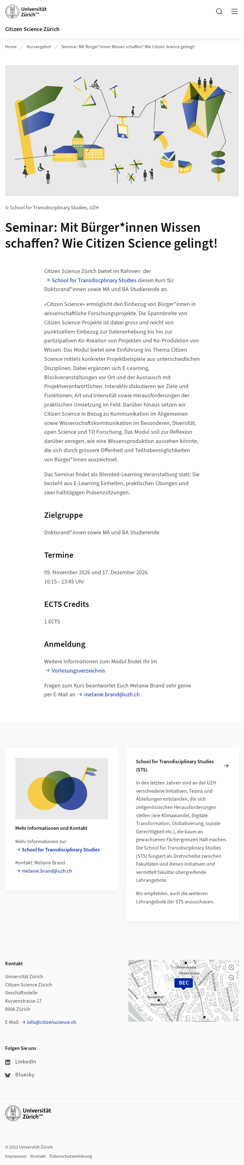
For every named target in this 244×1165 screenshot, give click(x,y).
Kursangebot (39, 47)
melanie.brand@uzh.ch (112, 695)
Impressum (16, 1156)
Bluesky (19, 1075)
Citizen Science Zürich (32, 29)
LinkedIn (20, 1062)
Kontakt (38, 1156)
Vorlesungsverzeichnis (78, 671)
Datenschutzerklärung (71, 1156)
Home (11, 47)
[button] (231, 967)
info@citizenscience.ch (51, 1022)
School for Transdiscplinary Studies (94, 280)
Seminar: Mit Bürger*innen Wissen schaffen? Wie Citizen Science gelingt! (128, 47)
